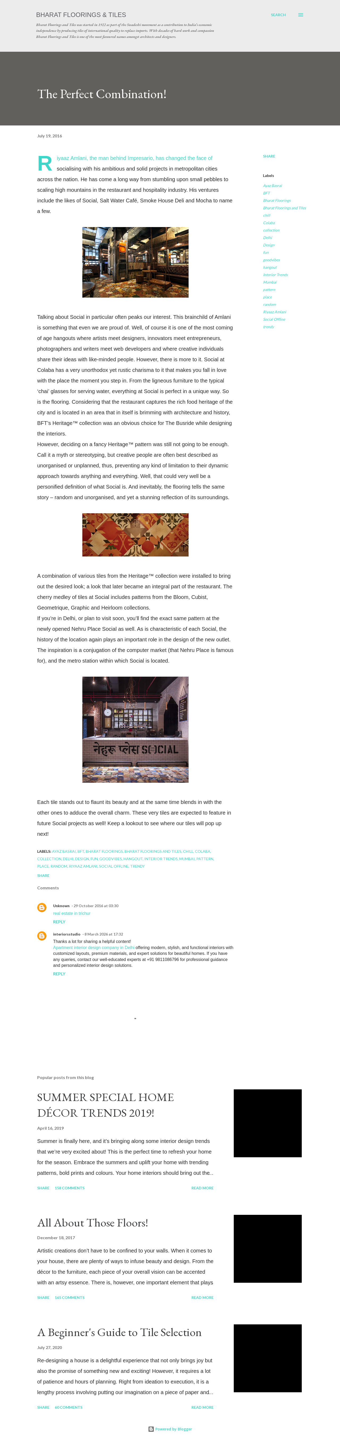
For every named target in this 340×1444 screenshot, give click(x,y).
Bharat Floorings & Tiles (81, 14)
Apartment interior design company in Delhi (93, 947)
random (269, 304)
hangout (270, 267)
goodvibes (271, 260)
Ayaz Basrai (272, 185)
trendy (268, 326)
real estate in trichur (72, 913)
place (267, 297)
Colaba (269, 222)
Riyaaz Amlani (274, 312)
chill (266, 215)
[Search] (278, 15)
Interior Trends (275, 274)
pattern (269, 289)
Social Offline (274, 319)
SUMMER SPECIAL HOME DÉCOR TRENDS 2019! (105, 1104)
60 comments (68, 1407)
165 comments (69, 1297)
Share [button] (269, 156)
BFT (266, 193)
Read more (203, 1188)
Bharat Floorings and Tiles (284, 208)
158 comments (69, 1188)
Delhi (267, 237)
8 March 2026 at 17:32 (103, 934)
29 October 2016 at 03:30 (96, 905)
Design (268, 245)
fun (266, 252)
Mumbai (270, 282)
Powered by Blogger (170, 1429)
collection (271, 230)
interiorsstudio (66, 934)
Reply (59, 921)
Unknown (61, 905)
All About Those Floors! (92, 1222)
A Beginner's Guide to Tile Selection (119, 1331)
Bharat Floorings (277, 200)
